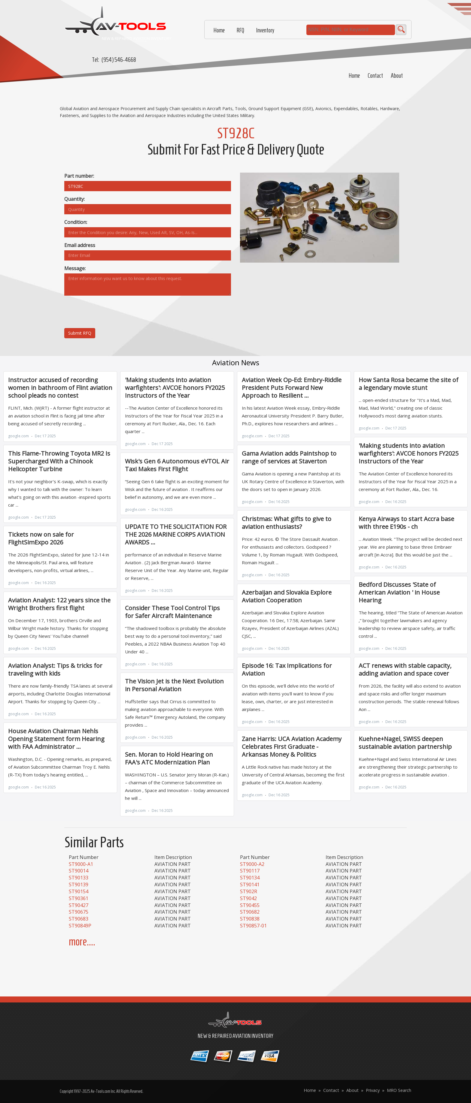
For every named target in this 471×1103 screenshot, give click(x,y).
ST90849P (80, 925)
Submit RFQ (79, 333)
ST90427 (78, 905)
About (397, 75)
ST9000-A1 (81, 864)
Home (354, 75)
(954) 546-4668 (119, 59)
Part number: (79, 176)
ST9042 (248, 898)
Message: (75, 268)
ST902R (248, 891)
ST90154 (78, 891)
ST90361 (78, 898)
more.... (82, 942)
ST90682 (250, 912)
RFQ (240, 30)
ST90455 (250, 905)
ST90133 (78, 877)
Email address (79, 245)
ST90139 (78, 884)
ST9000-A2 (252, 864)
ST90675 (78, 912)
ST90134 (250, 877)
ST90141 (250, 884)
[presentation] (110, 312)
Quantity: (74, 199)
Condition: (75, 222)
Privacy (373, 1090)
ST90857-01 (253, 925)
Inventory (265, 30)
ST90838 (250, 918)
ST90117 (250, 870)
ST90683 (78, 918)
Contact (375, 75)
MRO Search (399, 1090)
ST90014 (78, 870)
